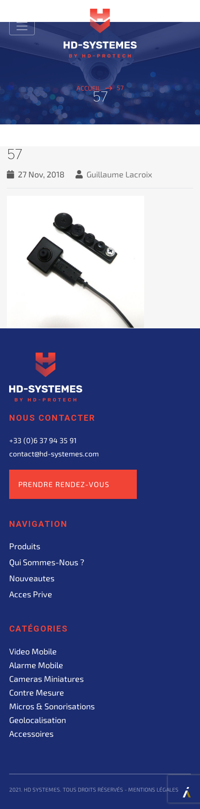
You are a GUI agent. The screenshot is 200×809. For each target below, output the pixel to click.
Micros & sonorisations (52, 706)
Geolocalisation (37, 720)
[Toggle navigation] (22, 26)
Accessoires (31, 734)
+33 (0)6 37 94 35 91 (42, 440)
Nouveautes (31, 578)
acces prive (30, 594)
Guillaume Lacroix (119, 174)
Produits (24, 546)
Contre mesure (36, 692)
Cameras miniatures (46, 679)
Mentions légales (153, 789)
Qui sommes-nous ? (46, 562)
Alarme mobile (36, 665)
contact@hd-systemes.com (54, 453)
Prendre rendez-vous (63, 484)
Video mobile (33, 651)
